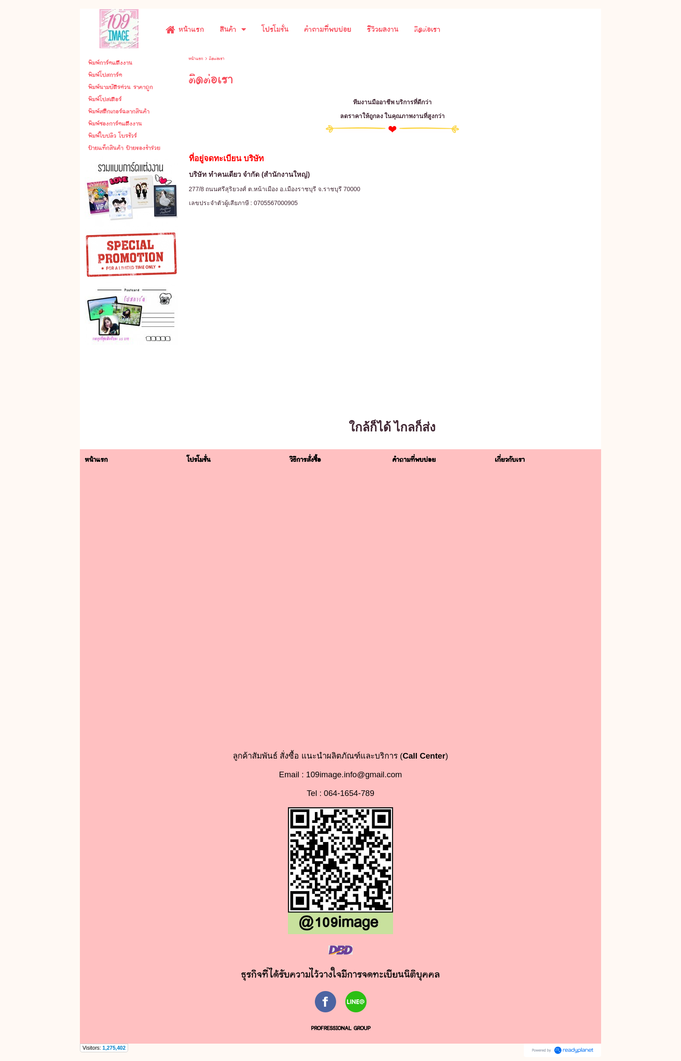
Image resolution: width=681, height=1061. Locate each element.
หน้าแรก (195, 59)
